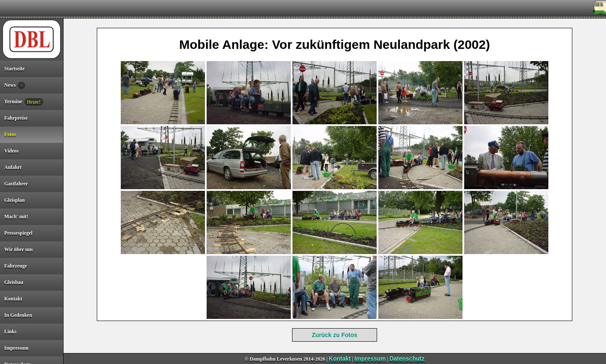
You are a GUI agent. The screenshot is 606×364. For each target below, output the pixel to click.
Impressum (370, 358)
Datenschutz (406, 358)
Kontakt (340, 358)
